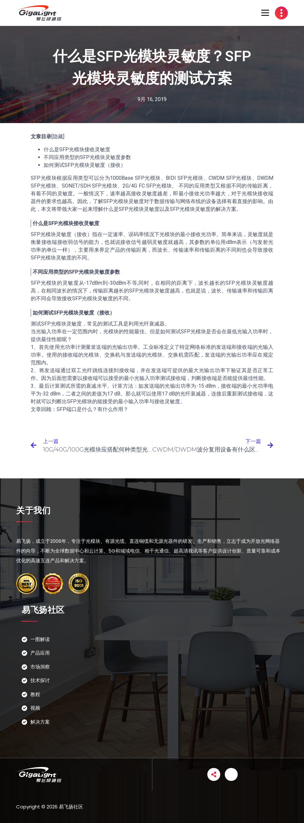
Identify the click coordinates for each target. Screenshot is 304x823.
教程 (35, 694)
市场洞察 (40, 666)
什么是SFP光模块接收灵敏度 (77, 149)
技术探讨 (40, 680)
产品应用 (40, 652)
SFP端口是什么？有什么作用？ (92, 409)
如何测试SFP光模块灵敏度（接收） (85, 165)
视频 (35, 707)
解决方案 (40, 721)
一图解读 (40, 639)
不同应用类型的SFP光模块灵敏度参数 (87, 157)
